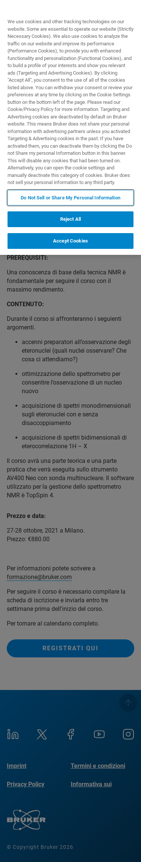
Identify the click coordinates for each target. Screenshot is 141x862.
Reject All (70, 219)
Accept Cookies (70, 241)
